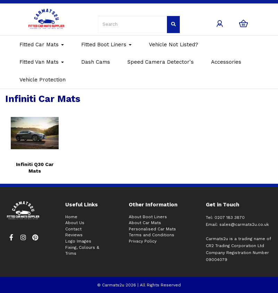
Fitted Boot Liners (106, 44)
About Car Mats (145, 222)
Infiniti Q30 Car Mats (34, 167)
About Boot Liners (148, 216)
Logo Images (78, 241)
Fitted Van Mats (41, 62)
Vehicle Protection (42, 80)
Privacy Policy (143, 241)
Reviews (74, 234)
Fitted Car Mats (41, 44)
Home (71, 216)
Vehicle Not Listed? (173, 44)
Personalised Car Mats (152, 229)
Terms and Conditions (151, 234)
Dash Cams (95, 62)
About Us (74, 222)
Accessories (226, 62)
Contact (73, 229)
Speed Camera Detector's (160, 62)
